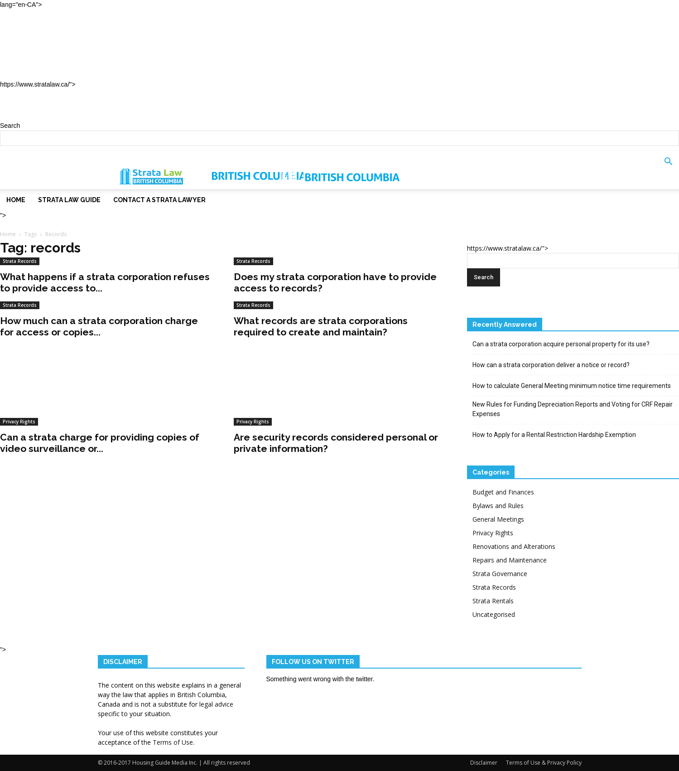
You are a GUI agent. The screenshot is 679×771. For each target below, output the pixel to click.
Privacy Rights (19, 421)
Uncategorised (493, 614)
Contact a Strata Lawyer (72, 69)
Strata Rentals (493, 600)
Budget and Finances (503, 492)
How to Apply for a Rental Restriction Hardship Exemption (554, 434)
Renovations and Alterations (513, 546)
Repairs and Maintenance (509, 560)
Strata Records (20, 261)
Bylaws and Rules (498, 505)
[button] (668, 168)
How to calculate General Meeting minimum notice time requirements (571, 385)
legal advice (216, 704)
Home (28, 28)
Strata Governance (499, 573)
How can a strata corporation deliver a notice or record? (551, 365)
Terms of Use (173, 742)
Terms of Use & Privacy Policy (544, 762)
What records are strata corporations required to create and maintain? (321, 326)
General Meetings (498, 519)
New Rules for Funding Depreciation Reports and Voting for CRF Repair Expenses (572, 409)
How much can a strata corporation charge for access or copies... (99, 326)
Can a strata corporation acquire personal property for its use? (561, 344)
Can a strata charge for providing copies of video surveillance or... (99, 443)
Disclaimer (483, 762)
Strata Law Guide (55, 49)
